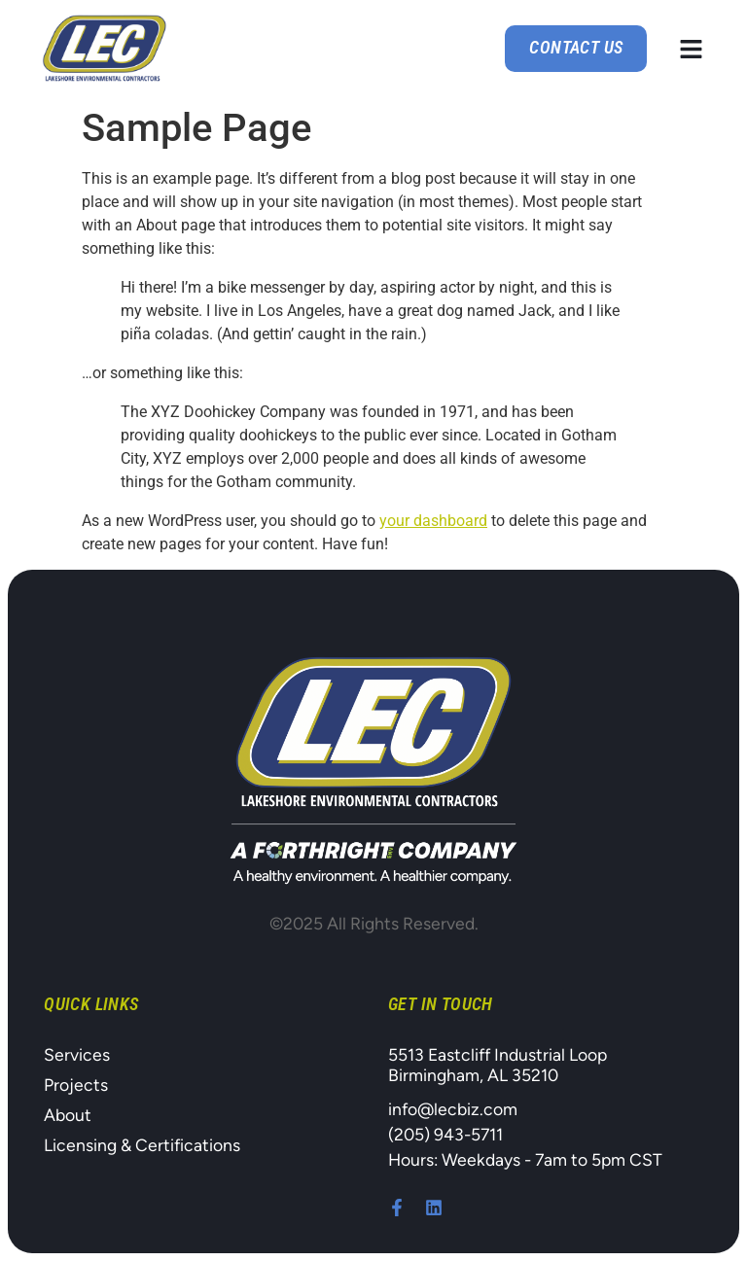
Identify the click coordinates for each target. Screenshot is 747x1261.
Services (77, 1054)
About (67, 1114)
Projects (76, 1084)
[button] (691, 48)
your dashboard (433, 520)
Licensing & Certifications (142, 1145)
